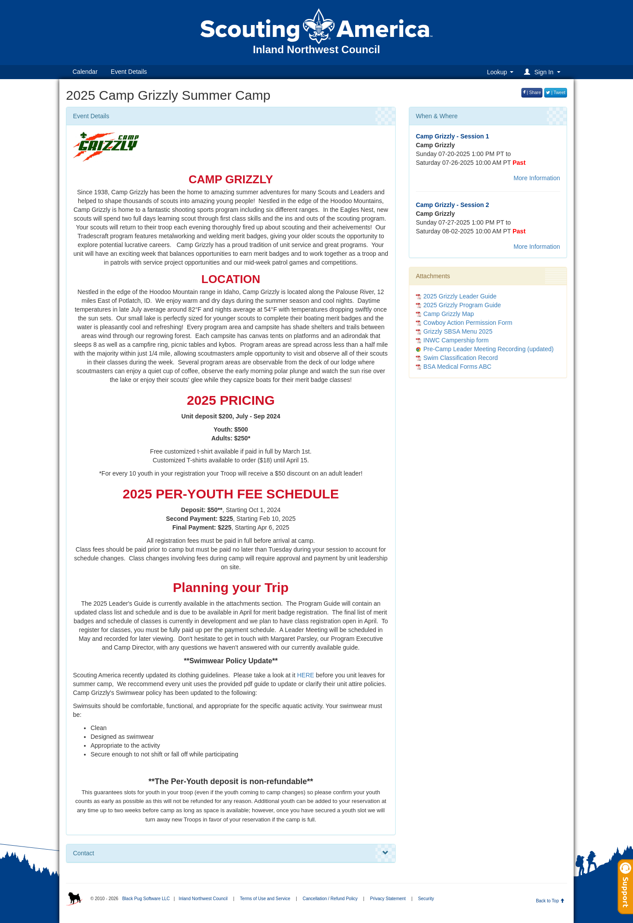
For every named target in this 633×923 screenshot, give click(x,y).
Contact (231, 853)
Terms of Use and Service (265, 898)
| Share (532, 92)
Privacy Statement (388, 898)
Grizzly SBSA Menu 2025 (457, 331)
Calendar (85, 71)
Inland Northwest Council (202, 898)
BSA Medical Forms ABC (457, 366)
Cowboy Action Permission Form (467, 322)
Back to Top (550, 900)
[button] (543, 72)
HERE (305, 675)
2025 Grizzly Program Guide (462, 305)
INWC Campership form (456, 340)
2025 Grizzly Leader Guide (460, 296)
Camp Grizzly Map (448, 313)
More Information (536, 178)
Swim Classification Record (460, 357)
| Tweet (555, 92)
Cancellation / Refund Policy (330, 898)
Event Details (129, 71)
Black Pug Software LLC (146, 898)
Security (426, 898)
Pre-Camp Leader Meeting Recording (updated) (488, 348)
